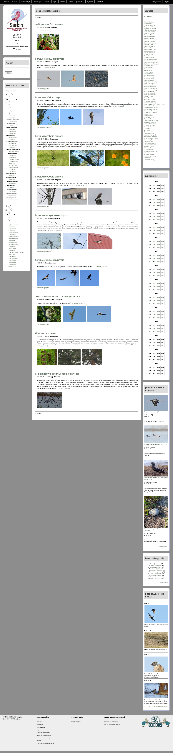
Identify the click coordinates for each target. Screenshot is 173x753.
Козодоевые (12, 191)
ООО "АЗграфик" (14, 719)
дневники (100, 2)
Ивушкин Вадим (149, 75)
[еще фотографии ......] (44, 88)
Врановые (12, 230)
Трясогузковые (13, 220)
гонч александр (149, 159)
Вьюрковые (12, 264)
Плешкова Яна (148, 111)
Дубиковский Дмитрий (151, 64)
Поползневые (13, 258)
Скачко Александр (150, 123)
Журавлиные (13, 143)
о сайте (14, 2)
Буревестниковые (14, 101)
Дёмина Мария (149, 67)
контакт (62, 2)
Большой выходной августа (49, 58)
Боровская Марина (150, 43)
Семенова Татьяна (150, 122)
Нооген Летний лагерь (151, 106)
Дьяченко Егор (148, 65)
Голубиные (12, 179)
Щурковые (12, 204)
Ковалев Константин (150, 88)
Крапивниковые (14, 236)
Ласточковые (13, 216)
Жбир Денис (148, 70)
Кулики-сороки (13, 161)
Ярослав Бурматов (155, 567)
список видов (25, 2)
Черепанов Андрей (150, 143)
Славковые (12, 240)
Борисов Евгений (149, 41)
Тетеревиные (13, 137)
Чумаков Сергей (149, 146)
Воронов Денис (149, 54)
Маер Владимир (149, 98)
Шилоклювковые (14, 159)
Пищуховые (12, 260)
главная (6, 2)
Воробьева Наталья (150, 52)
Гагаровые (12, 93)
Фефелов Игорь (149, 133)
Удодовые (12, 208)
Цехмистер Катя (149, 140)
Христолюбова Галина (151, 138)
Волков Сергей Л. (149, 51)
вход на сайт (156, 2)
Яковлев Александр (150, 156)
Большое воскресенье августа (51, 215)
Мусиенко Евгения (150, 101)
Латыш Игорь (148, 96)
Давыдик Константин (151, 62)
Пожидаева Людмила (150, 112)
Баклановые (12, 109)
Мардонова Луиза (149, 99)
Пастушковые (13, 145)
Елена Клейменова (155, 573)
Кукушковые (12, 183)
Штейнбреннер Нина (150, 151)
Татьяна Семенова (155, 577)
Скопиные (12, 129)
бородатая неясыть (45, 333)
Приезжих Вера (149, 117)
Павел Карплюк (155, 568)
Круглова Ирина (149, 91)
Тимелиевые (12, 248)
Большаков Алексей (150, 40)
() (156, 411)
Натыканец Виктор (150, 102)
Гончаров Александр (150, 59)
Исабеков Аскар (149, 77)
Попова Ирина (148, 115)
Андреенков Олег (149, 27)
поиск (71, 2)
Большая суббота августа (49, 97)
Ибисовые (12, 115)
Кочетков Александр (150, 90)
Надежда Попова (155, 575)
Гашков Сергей (149, 57)
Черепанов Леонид (150, 144)
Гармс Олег (147, 56)
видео (47, 2)
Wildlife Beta (148, 23)
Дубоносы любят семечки (49, 24)
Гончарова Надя (149, 60)
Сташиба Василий (150, 127)
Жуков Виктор (148, 72)
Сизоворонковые (14, 199)
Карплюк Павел (149, 80)
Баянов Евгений (149, 33)
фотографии (38, 2)
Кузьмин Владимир (150, 94)
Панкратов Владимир (151, 107)
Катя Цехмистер (155, 564)
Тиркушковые (13, 165)
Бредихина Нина (149, 46)
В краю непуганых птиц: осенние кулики (57, 373)
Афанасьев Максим (150, 30)
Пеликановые (13, 105)
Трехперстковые (14, 151)
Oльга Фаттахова (155, 578)
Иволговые (12, 226)
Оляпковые (12, 234)
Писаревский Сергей (150, 109)
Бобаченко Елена (149, 36)
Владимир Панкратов (155, 570)
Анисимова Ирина (150, 28)
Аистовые (12, 117)
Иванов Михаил (149, 73)
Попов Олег (148, 114)
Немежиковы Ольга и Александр (154, 104)
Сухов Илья (148, 128)
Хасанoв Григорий (150, 135)
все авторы (148, 16)
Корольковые (13, 242)
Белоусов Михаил (149, 35)
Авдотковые (12, 155)
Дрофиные (12, 147)
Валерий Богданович (155, 572)
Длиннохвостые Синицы (16, 252)
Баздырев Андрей (149, 31)
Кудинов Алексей (149, 93)
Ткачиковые (12, 262)
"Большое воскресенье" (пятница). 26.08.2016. (59, 296)
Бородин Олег (148, 44)
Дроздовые (12, 246)
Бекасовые (12, 163)
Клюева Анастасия (150, 86)
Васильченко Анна (150, 49)
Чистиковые (12, 171)
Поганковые (12, 97)
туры (54, 2)
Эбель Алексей (149, 153)
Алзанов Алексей (149, 25)
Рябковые (11, 175)
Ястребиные (12, 131)
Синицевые (12, 256)
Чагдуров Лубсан (149, 141)
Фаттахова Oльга (149, 132)
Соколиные (12, 133)
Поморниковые (13, 167)
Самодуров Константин (151, 120)
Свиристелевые (13, 232)
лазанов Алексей (149, 161)
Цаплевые (12, 113)
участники (79, 2)
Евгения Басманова (150, 69)
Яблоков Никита (149, 154)
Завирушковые (13, 238)
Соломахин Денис (149, 125)
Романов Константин (150, 119)
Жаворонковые (13, 218)
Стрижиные (12, 195)
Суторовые (12, 250)
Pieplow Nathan (149, 22)
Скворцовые (12, 228)
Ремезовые (12, 254)
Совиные (11, 187)
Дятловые (12, 212)
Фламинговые (13, 121)
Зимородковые (13, 202)
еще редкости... (163, 546)
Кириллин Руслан (149, 83)
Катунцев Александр (150, 81)
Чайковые (12, 169)
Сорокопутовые (13, 224)
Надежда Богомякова (155, 565)
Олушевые (12, 107)
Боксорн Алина (149, 38)
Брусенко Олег (148, 48)
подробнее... (164, 582)
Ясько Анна (148, 157)
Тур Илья (147, 130)
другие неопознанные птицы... (158, 706)
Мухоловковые (13, 244)
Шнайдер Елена (149, 149)
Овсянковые (12, 266)
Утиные (11, 125)
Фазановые (12, 139)
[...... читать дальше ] (44, 31)
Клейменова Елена (150, 85)
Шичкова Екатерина (150, 148)
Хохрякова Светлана (150, 136)
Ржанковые (12, 157)
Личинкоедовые (14, 222)
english (166, 2)
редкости (90, 2)
